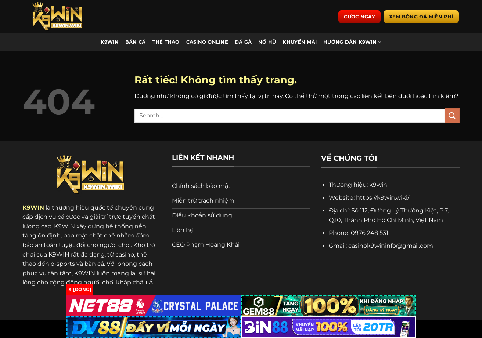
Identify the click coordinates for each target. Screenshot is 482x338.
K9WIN (110, 42)
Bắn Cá (135, 42)
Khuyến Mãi (300, 42)
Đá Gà (243, 42)
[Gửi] (452, 115)
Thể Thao (166, 42)
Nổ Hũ (267, 42)
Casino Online (207, 42)
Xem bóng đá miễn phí (421, 16)
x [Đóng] (79, 289)
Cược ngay (359, 16)
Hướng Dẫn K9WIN (352, 42)
